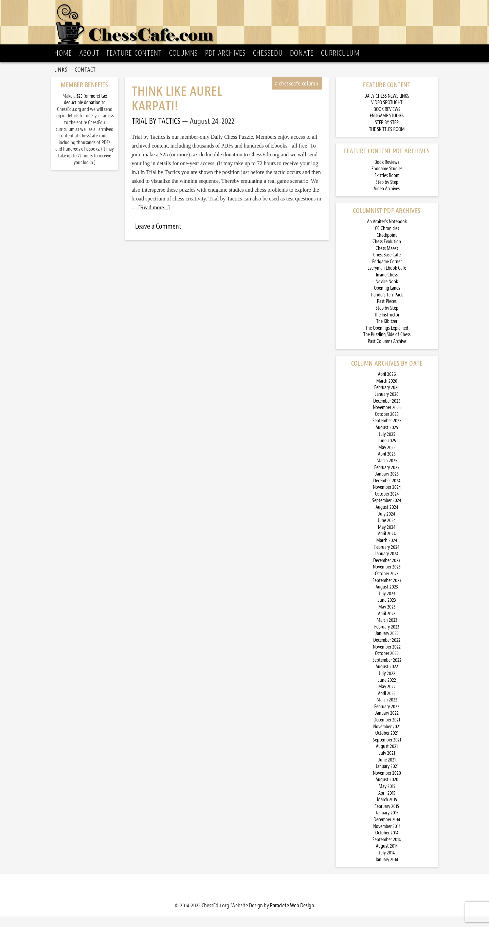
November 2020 (387, 783)
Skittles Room (387, 186)
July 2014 (387, 863)
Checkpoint (387, 246)
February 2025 (386, 478)
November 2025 (387, 418)
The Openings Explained (386, 338)
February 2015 (387, 817)
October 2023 (387, 584)
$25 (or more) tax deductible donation (85, 110)
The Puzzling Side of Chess (387, 345)
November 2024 (387, 498)
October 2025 (387, 425)
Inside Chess (387, 285)
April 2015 (386, 803)
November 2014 (387, 837)
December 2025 (386, 411)
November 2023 (387, 577)
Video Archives (387, 199)
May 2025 (387, 458)
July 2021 (387, 763)
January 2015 (387, 823)
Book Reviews (387, 173)
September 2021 (387, 750)
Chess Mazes (387, 259)
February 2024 (387, 558)
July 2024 (386, 524)
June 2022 (387, 691)
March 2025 (387, 471)
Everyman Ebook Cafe (386, 278)
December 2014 (387, 830)
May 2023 (387, 617)
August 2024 (387, 518)
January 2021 (387, 777)
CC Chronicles (387, 239)
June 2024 (387, 531)
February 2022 (386, 717)
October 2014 (387, 843)
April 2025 (387, 464)
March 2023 (387, 630)
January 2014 (386, 870)
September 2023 (387, 591)
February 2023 (386, 637)
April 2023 (387, 624)
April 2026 (387, 385)
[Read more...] (154, 218)
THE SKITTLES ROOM (387, 140)
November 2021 (386, 737)
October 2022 (387, 664)
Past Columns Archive (387, 352)
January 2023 (387, 644)
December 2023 (386, 571)
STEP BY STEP (387, 133)
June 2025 (387, 451)
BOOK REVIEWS (387, 120)
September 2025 (387, 431)
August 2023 (387, 597)
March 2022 (387, 710)
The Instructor (386, 325)
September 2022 (387, 671)
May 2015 (387, 797)
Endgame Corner (387, 272)
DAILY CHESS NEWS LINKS (386, 106)
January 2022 (387, 723)
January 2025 (387, 484)
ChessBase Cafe (387, 265)
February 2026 (387, 398)
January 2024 (387, 564)
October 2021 (386, 743)
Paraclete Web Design (292, 916)
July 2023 (387, 604)
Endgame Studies (387, 179)
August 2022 (387, 677)
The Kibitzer (386, 332)
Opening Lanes (387, 298)
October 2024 (387, 504)
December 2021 (387, 730)
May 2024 (387, 538)
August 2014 (387, 856)
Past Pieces (387, 312)
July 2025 (387, 445)
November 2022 (387, 657)
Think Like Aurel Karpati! (177, 109)
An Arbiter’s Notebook (387, 232)
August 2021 (387, 757)
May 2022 (387, 697)
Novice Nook (387, 292)
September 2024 (386, 511)
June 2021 (387, 770)
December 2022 (386, 651)
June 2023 (387, 610)
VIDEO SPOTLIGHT (386, 113)
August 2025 (387, 438)
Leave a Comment (158, 237)
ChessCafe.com (246, 24)
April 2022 (387, 704)
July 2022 (387, 684)
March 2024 (386, 551)
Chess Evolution (387, 252)
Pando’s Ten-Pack (387, 305)
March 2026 (386, 391)
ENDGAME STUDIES (387, 126)
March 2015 (387, 810)
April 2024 (387, 544)
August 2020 (387, 790)
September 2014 (387, 850)
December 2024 (387, 491)
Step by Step (387, 193)
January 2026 (387, 405)
